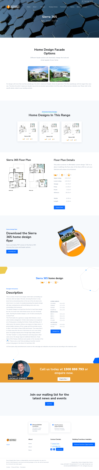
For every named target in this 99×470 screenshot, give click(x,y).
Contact (85, 7)
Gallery (72, 7)
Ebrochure (59, 449)
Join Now (49, 404)
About (35, 7)
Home (28, 7)
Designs (42, 7)
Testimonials (64, 7)
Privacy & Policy (15, 467)
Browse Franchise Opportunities (83, 444)
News (78, 7)
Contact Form (55, 443)
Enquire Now (63, 379)
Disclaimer (23, 467)
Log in (8, 444)
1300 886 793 (87, 1)
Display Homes (53, 7)
